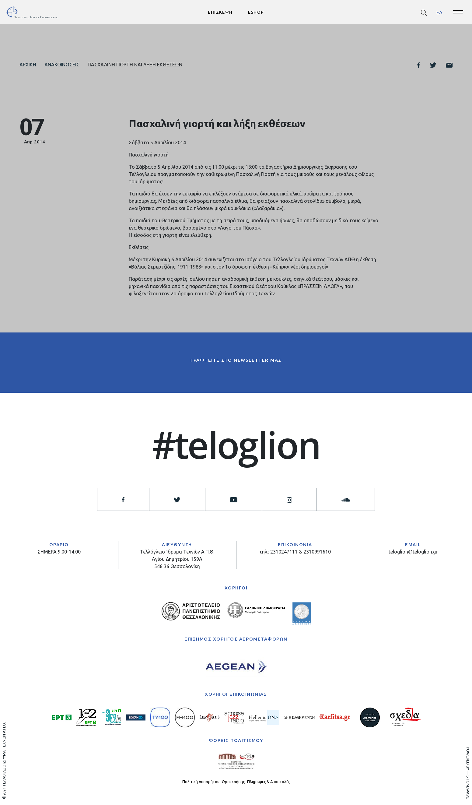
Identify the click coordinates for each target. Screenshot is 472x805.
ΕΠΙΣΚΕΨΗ (220, 12)
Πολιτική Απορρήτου (200, 782)
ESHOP (256, 12)
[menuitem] (439, 12)
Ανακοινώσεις (61, 64)
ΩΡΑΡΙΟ (59, 544)
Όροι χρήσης (233, 782)
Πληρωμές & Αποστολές (268, 782)
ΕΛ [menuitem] (439, 12)
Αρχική (27, 64)
